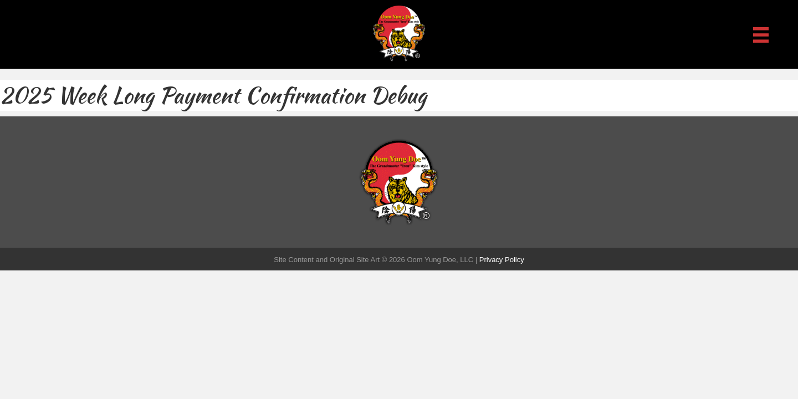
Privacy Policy (501, 259)
